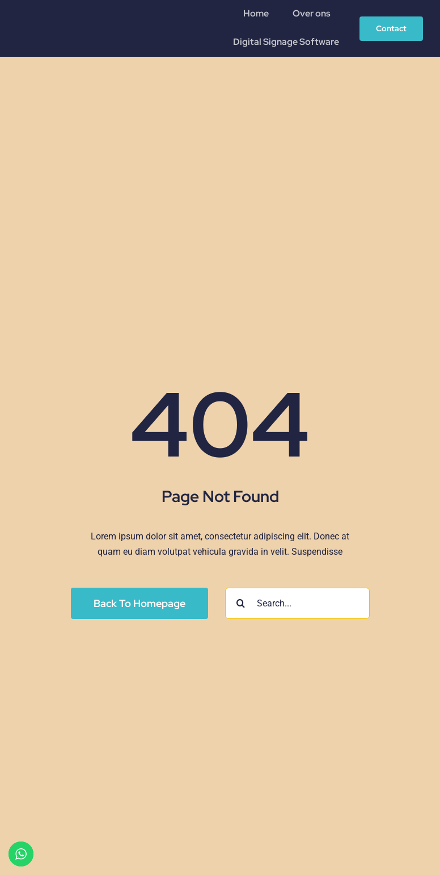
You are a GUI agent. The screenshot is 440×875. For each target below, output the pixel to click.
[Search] (240, 603)
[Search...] (297, 603)
